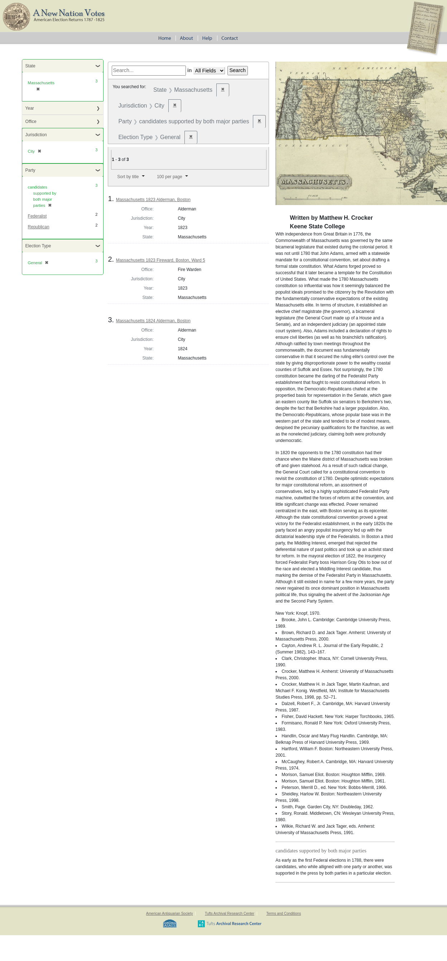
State (30, 65)
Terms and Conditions (283, 913)
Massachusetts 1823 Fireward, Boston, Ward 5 (160, 260)
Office (31, 121)
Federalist (37, 216)
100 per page (169, 176)
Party (30, 170)
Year (29, 108)
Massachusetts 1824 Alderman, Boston (153, 320)
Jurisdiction (36, 134)
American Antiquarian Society (169, 913)
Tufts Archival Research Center (229, 913)
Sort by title (128, 176)
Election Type (38, 245)
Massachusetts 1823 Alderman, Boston (153, 199)
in (189, 70)
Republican (38, 226)
